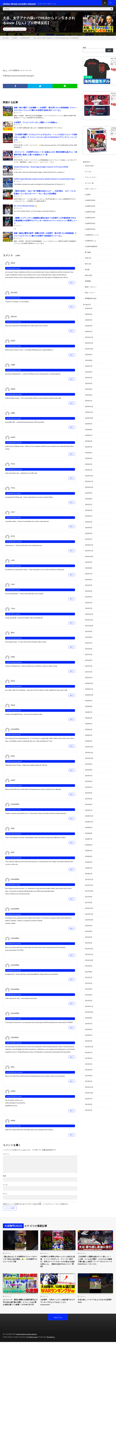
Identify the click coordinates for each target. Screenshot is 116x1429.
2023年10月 (89, 486)
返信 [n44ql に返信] (71, 673)
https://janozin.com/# (23, 976)
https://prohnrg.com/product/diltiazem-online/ (50, 840)
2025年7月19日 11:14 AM (14, 788)
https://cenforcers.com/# (30, 668)
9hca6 (13, 707)
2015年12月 (89, 943)
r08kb (13, 415)
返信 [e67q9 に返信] (71, 357)
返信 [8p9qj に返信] (71, 553)
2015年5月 (89, 978)
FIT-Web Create (32, 1345)
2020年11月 (89, 686)
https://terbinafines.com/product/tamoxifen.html (46, 1054)
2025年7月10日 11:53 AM (14, 640)
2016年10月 (89, 915)
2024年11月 (89, 412)
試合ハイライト (90, 293)
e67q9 (13, 343)
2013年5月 (89, 1058)
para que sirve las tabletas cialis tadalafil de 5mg (43, 692)
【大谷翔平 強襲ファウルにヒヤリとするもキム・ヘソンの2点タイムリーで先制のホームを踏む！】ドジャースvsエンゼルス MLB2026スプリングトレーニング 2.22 (45, 139)
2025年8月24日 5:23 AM (13, 997)
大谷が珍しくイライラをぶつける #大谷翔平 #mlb (95, 1305)
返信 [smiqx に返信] (71, 772)
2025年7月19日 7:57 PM (13, 812)
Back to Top (58, 1326)
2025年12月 (89, 338)
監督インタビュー (91, 288)
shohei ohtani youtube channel (28, 1343)
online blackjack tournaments (15, 1105)
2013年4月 (89, 1063)
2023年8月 (89, 498)
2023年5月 (89, 515)
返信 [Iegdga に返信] (71, 1137)
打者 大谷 (88, 259)
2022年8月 (89, 566)
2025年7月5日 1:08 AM (13, 616)
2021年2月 (89, 669)
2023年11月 (89, 481)
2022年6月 (89, 578)
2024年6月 (89, 441)
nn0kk (13, 367)
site (25, 716)
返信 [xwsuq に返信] (71, 456)
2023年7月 (89, 503)
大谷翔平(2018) (90, 202)
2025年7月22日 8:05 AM (13, 836)
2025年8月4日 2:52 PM (13, 887)
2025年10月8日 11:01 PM (14, 1045)
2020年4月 (89, 726)
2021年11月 (89, 618)
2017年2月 (89, 898)
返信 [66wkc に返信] (71, 405)
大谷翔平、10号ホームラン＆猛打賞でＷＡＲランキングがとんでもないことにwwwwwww (57, 1307)
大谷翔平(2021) (90, 219)
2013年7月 (89, 1046)
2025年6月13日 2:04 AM (13, 348)
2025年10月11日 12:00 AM (14, 1074)
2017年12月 (89, 875)
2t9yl (12, 854)
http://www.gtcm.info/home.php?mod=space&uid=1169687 (52, 1024)
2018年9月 (89, 823)
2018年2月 (89, 863)
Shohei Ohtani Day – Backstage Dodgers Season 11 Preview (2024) (41, 169)
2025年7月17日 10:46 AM (14, 763)
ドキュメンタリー (91, 179)
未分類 (87, 271)
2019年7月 (89, 772)
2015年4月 (89, 983)
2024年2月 (89, 463)
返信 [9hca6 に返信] (71, 721)
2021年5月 (89, 652)
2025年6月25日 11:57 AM (14, 471)
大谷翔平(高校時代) (91, 248)
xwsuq (13, 439)
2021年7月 (89, 640)
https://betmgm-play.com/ (28, 1132)
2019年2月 (89, 800)
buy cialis (14, 294)
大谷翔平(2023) (19, 31)
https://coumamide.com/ (26, 523)
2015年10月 (89, 955)
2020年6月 (89, 715)
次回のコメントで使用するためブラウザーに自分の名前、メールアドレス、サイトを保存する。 (36, 1206)
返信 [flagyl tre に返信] (71, 333)
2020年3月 (89, 732)
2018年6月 (89, 840)
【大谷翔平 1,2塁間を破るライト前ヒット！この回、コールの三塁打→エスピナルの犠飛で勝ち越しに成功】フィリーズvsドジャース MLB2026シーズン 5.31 (95, 1265)
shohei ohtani (89, 168)
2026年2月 (89, 326)
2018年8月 (89, 829)
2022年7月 (89, 572)
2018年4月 (89, 852)
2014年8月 (89, 1012)
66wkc (13, 391)
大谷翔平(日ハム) (91, 242)
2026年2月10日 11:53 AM (14, 1099)
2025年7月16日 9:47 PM (13, 737)
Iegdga (13, 1122)
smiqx (13, 758)
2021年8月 (89, 635)
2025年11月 (89, 343)
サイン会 (88, 173)
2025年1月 (89, 401)
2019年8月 (89, 766)
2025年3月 (89, 389)
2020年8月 (89, 703)
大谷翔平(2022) (90, 225)
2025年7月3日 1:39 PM (13, 592)
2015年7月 (89, 972)
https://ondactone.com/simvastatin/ (17, 896)
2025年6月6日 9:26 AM (13, 270)
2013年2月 (89, 1075)
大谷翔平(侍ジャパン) (92, 236)
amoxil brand (21, 424)
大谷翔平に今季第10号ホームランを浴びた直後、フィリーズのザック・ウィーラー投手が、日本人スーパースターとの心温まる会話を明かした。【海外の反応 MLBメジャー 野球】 (57, 1265)
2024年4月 (89, 452)
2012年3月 (89, 1098)
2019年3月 (89, 795)
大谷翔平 (88, 196)
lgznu (12, 1069)
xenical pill (24, 1000)
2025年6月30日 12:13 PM (14, 544)
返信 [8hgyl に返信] (71, 649)
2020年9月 (89, 698)
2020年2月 (89, 738)
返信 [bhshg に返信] (71, 480)
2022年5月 (89, 583)
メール (5, 1187)
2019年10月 (89, 755)
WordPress (52, 1345)
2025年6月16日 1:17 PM (13, 372)
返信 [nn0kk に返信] (71, 381)
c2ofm (13, 782)
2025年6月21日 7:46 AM (13, 420)
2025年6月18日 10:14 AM (14, 396)
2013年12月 (89, 1040)
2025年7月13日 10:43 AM (14, 688)
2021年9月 (89, 629)
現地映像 (88, 282)
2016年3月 (89, 938)
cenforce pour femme (57, 1078)
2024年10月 (89, 418)
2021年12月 (89, 612)
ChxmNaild (14, 1039)
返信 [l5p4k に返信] (71, 601)
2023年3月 (89, 526)
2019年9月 (89, 760)
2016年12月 (89, 903)
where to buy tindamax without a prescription (40, 448)
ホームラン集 (89, 185)
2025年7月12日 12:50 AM (14, 664)
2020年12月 (89, 680)
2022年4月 (89, 589)
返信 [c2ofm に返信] (71, 796)
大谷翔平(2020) (90, 213)
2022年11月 (89, 549)
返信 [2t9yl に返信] (71, 871)
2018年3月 (89, 858)
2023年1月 (89, 538)
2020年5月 (89, 720)
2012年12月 (89, 1080)
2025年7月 (89, 366)
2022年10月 (89, 555)
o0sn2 (13, 265)
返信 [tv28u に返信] (71, 577)
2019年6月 (89, 778)
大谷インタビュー (91, 191)
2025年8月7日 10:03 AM (13, 916)
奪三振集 (88, 253)
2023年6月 (89, 509)
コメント (6, 1156)
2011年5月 (89, 1103)
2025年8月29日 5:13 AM (13, 1021)
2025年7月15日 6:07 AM (13, 713)
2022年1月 (89, 606)
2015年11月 (89, 949)
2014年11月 (89, 1000)
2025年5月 (89, 378)
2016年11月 (89, 909)
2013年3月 (89, 1069)
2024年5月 (89, 446)
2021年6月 (89, 646)
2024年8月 (89, 429)
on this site (22, 644)
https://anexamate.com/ (32, 499)
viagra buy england (28, 767)
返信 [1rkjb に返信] (71, 845)
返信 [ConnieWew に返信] (71, 748)
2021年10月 (89, 623)
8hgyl (12, 635)
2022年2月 (89, 601)
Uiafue (13, 1093)
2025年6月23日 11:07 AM (14, 445)
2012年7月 (89, 1092)
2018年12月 (89, 812)
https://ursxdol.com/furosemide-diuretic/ (52, 815)
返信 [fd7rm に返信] (71, 697)
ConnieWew (15, 731)
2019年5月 (89, 783)
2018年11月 (89, 818)
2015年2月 (89, 995)
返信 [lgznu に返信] (71, 1083)
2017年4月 (89, 892)
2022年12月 (89, 543)
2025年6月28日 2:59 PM (13, 520)
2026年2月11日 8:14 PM (13, 1128)
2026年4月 (89, 315)
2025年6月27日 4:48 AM (13, 495)
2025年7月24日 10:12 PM (14, 860)
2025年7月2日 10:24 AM (13, 568)
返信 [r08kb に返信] (71, 429)
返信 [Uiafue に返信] (71, 1113)
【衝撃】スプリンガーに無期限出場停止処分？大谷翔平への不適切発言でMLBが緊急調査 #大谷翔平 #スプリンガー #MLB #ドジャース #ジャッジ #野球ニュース (45, 222)
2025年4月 (89, 383)
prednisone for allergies (53, 791)
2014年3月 (89, 1035)
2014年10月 (89, 1006)
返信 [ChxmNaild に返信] (71, 1059)
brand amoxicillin (23, 620)
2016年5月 (89, 932)
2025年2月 (89, 395)
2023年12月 (89, 475)
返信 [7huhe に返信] (71, 625)
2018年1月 (89, 869)
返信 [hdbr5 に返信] (71, 528)
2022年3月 (89, 595)
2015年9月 (89, 960)
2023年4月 (89, 521)
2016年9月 (89, 920)
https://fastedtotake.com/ (29, 596)
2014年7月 (89, 1018)
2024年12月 (89, 406)
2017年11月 (89, 880)
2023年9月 (89, 492)
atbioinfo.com (25, 475)
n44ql (13, 659)
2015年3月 (89, 989)
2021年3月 (89, 663)
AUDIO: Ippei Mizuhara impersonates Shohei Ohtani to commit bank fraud (44, 181)
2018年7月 (89, 835)
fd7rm (13, 683)
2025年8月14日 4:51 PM (13, 946)
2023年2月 (89, 532)
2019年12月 (89, 743)
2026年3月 (89, 321)
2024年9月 (89, 423)
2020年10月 (89, 692)
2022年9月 (89, 561)
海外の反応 (89, 276)
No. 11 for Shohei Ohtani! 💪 (25, 208)
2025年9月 (89, 355)
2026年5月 (89, 309)
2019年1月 (89, 806)
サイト (5, 1196)
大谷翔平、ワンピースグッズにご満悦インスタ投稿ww (35, 124)
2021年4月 (89, 658)
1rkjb (12, 830)
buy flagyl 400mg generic (33, 352)
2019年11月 (89, 749)
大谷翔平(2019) (90, 208)
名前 (4, 1178)
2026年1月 (89, 332)
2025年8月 (89, 361)
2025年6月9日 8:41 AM (13, 300)
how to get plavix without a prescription (34, 400)
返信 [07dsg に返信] (71, 504)
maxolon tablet (10, 925)
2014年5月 (89, 1029)
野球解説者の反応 (91, 299)
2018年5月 (89, 846)
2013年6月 (89, 1052)
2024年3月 (89, 458)
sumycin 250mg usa (29, 376)
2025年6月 (89, 372)
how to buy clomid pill (40, 277)
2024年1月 (89, 469)
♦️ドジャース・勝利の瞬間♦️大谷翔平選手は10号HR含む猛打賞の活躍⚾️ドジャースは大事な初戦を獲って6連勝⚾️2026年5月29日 (20, 1308)
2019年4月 (89, 789)
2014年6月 (89, 1023)
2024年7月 (89, 435)
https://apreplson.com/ (37, 572)
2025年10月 (89, 349)
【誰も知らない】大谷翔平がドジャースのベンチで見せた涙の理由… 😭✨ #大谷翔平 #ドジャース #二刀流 (20, 1262)
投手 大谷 (88, 265)
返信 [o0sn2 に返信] (71, 285)
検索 (84, 50)
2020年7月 (89, 709)
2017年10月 (89, 886)
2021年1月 (89, 675)
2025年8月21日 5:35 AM (13, 973)
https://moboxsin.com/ (23, 547)
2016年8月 (89, 926)
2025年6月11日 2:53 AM (13, 324)
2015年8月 (89, 966)
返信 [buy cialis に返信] (71, 309)
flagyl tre (14, 318)
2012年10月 (89, 1086)
